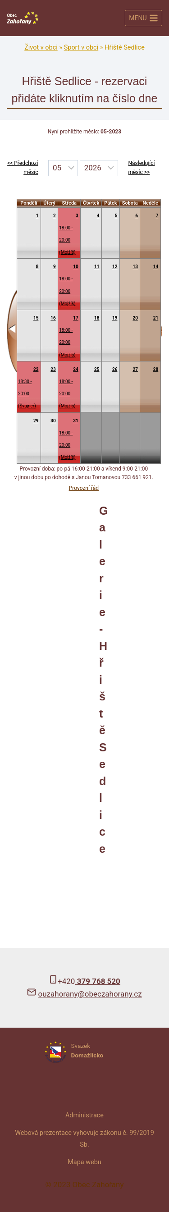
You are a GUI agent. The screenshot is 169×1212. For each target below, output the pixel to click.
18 (96, 318)
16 (52, 318)
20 (134, 318)
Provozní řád (84, 488)
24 (75, 369)
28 (155, 369)
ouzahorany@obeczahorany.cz (90, 993)
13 (134, 266)
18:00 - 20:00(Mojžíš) (67, 240)
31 (75, 420)
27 (134, 369)
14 (155, 266)
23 (52, 369)
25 (96, 369)
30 (52, 420)
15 (35, 318)
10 (75, 266)
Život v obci (41, 47)
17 (75, 318)
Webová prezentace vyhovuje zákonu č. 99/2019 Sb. (84, 1138)
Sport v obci (81, 47)
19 (114, 318)
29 (35, 420)
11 (96, 266)
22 (35, 369)
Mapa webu (84, 1162)
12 (114, 266)
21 (155, 318)
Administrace (84, 1115)
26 (114, 369)
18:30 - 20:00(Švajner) (27, 393)
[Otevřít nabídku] (143, 18)
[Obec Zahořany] (22, 18)
